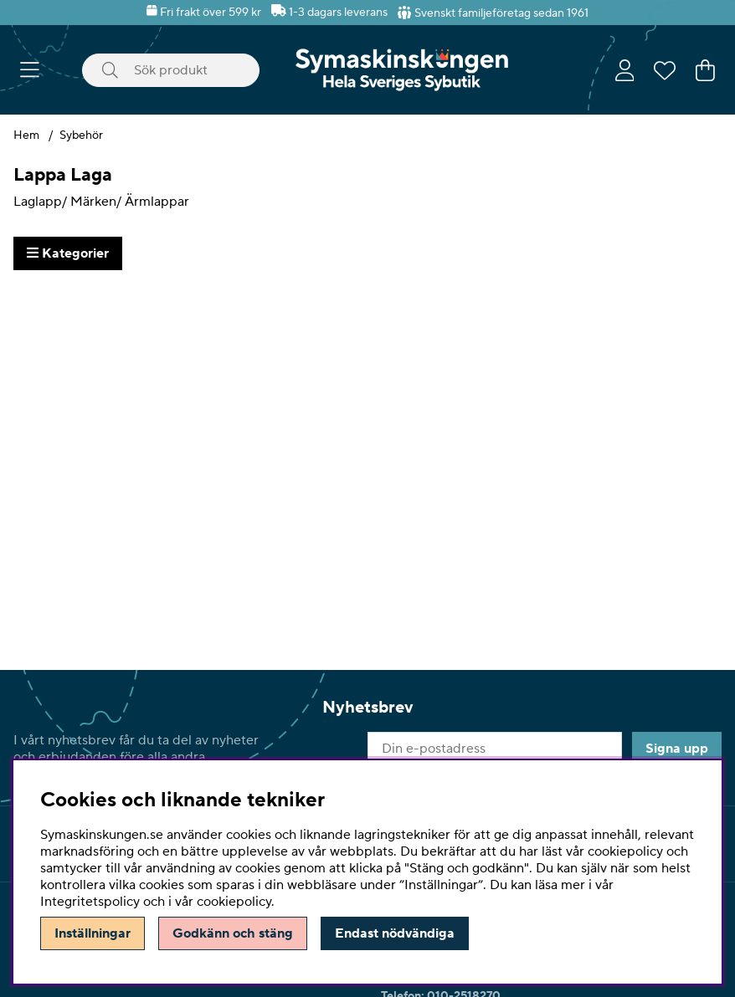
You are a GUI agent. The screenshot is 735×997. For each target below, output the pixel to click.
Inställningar (92, 933)
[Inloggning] (625, 70)
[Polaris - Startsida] (402, 69)
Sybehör (81, 135)
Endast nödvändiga (395, 933)
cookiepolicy (234, 901)
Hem (26, 135)
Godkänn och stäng (232, 933)
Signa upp (676, 748)
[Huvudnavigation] (29, 70)
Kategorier (68, 253)
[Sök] (171, 70)
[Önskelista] (664, 70)
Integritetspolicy (90, 901)
